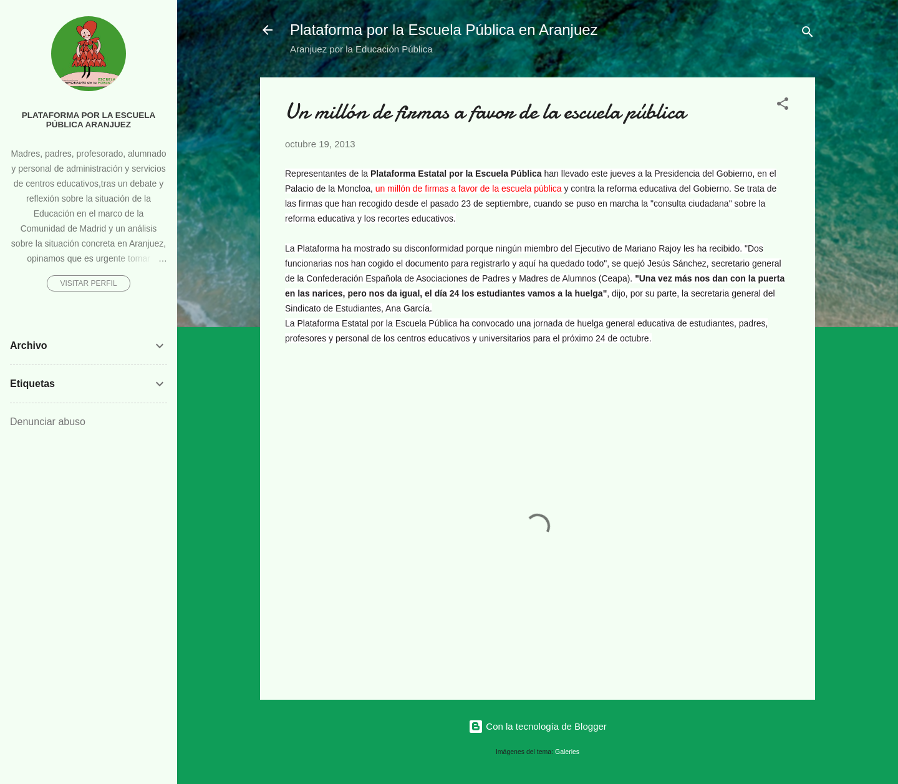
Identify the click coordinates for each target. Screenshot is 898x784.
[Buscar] (807, 34)
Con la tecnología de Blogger (537, 726)
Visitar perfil (88, 283)
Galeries (567, 751)
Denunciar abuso (47, 421)
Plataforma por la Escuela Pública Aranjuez (89, 119)
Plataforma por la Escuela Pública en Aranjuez (444, 29)
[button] (782, 105)
